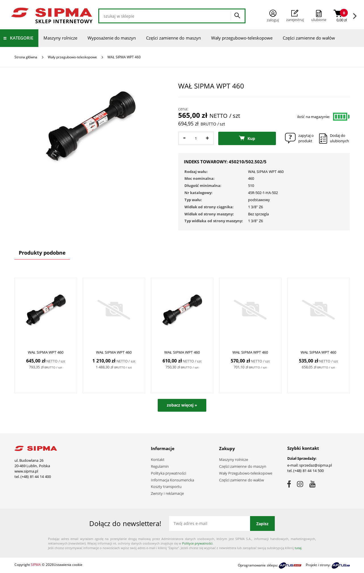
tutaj (298, 548)
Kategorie (21, 38)
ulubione (318, 19)
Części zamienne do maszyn (173, 38)
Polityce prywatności (197, 543)
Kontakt (158, 459)
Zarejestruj (295, 16)
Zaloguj (273, 16)
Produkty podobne (42, 252)
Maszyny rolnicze (60, 38)
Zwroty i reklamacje (167, 493)
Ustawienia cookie (68, 564)
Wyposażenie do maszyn (112, 38)
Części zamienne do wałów (309, 38)
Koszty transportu (166, 486)
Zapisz (262, 523)
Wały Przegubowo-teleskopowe (246, 473)
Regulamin (160, 466)
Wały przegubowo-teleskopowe (242, 38)
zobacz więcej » (182, 405)
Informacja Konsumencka (172, 480)
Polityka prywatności (168, 473)
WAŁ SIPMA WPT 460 (45, 352)
